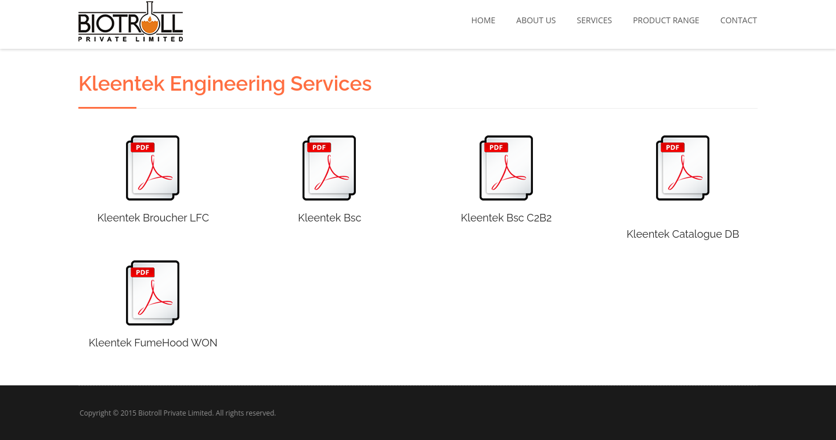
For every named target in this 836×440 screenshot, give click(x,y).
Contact (738, 20)
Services (594, 20)
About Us (536, 20)
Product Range (666, 20)
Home (483, 20)
